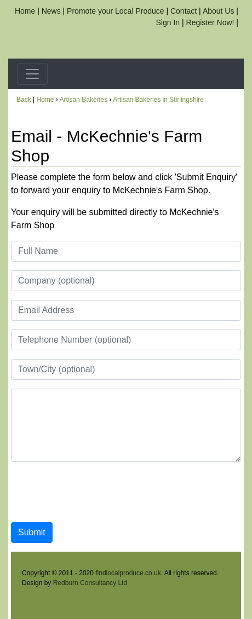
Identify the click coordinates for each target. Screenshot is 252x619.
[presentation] (94, 492)
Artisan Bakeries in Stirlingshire (158, 99)
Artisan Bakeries (83, 99)
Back (23, 99)
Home (25, 11)
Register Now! (210, 22)
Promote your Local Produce (115, 11)
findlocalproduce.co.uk (128, 573)
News (51, 11)
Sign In (168, 22)
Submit (31, 532)
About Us (218, 11)
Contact (183, 11)
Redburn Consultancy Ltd (90, 583)
